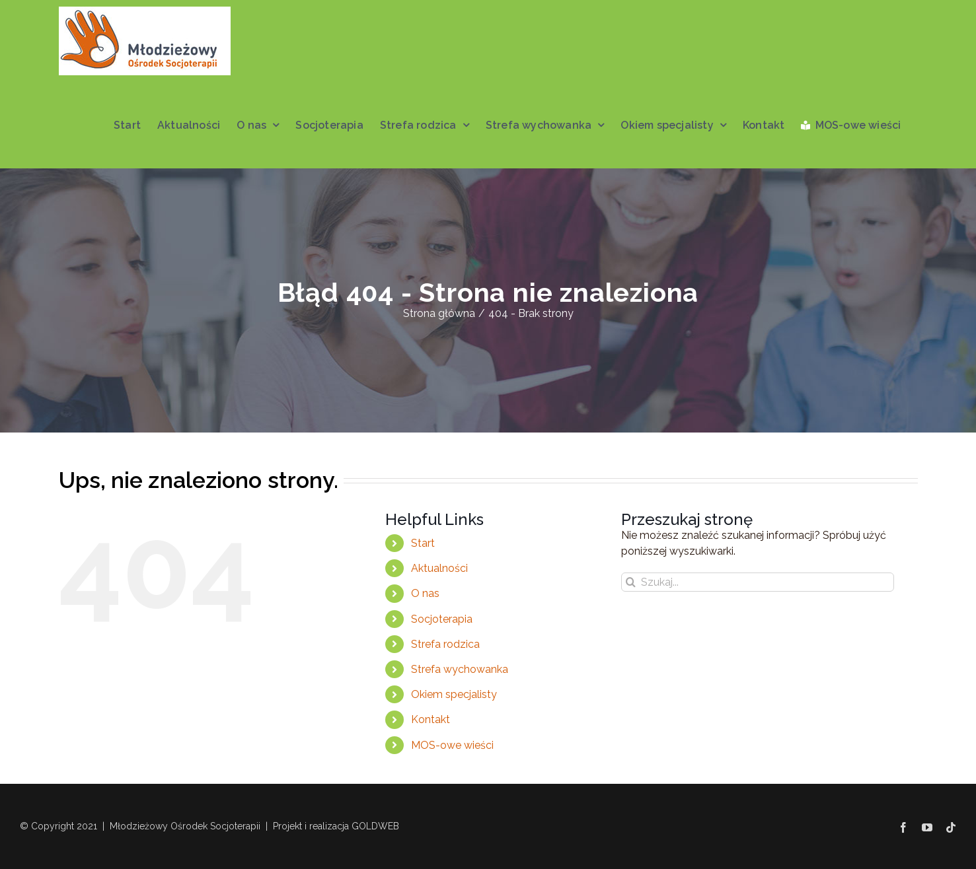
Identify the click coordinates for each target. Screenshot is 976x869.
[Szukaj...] (757, 582)
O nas (425, 593)
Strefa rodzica (445, 644)
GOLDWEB (375, 826)
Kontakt (430, 719)
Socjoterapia (441, 619)
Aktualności (439, 568)
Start (423, 543)
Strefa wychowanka (459, 669)
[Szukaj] (630, 582)
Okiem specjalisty (454, 694)
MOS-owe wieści (452, 745)
